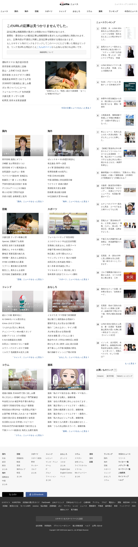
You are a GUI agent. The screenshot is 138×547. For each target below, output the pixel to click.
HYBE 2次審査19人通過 (13, 262)
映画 (18, 462)
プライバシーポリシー (62, 526)
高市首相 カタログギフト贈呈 (16, 75)
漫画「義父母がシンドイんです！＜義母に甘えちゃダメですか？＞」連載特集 (68, 405)
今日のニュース (131, 11)
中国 (4, 481)
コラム (89, 11)
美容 (116, 506)
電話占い (112, 502)
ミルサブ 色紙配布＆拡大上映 (15, 352)
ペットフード (125, 506)
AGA (133, 506)
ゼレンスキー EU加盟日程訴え (61, 159)
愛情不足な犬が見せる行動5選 (61, 323)
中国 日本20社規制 (56, 176)
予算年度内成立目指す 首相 (14, 184)
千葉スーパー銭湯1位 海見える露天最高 (20, 430)
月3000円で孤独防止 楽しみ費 (16, 83)
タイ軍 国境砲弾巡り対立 (59, 167)
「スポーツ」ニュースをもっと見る (73, 279)
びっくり (63, 458)
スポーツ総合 (36, 458)
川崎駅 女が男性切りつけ (13, 163)
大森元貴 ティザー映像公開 (14, 237)
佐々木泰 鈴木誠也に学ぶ (59, 266)
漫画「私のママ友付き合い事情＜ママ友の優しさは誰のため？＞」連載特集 (68, 393)
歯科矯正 (108, 506)
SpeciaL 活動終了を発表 (13, 241)
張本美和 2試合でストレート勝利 (62, 274)
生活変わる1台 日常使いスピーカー (18, 422)
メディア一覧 (123, 465)
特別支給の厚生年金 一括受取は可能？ (19, 409)
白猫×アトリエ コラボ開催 (14, 336)
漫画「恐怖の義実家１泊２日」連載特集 (66, 409)
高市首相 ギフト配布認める (14, 167)
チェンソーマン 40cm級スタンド (17, 331)
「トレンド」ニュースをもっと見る (27, 357)
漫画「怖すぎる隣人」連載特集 (62, 397)
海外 (26, 11)
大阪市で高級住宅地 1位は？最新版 (18, 405)
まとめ (4, 469)
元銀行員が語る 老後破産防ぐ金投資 (18, 418)
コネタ (62, 462)
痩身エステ (64, 510)
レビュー (49, 458)
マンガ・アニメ (52, 462)
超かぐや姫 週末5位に (12, 315)
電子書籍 (74, 510)
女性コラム (79, 462)
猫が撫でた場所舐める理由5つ (61, 319)
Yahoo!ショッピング (124, 376)
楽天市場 (110, 376)
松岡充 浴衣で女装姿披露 (13, 245)
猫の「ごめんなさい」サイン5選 (62, 327)
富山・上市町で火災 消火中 (15, 71)
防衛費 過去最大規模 (57, 192)
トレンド (62, 11)
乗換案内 (92, 506)
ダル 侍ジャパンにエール (14, 88)
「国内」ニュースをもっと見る (29, 201)
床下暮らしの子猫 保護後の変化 (62, 348)
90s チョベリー (81, 473)
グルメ (48, 473)
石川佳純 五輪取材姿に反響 (14, 274)
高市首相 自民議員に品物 (14, 66)
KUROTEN (16, 502)
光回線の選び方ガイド (31, 502)
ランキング (113, 11)
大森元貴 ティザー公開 (13, 96)
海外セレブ (21, 469)
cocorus (36, 506)
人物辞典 (121, 473)
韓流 (18, 473)
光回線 (5, 506)
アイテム (96, 502)
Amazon (100, 376)
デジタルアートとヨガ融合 (14, 188)
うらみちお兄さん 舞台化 (13, 327)
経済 (4, 462)
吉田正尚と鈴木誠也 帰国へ (60, 262)
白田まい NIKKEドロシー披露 (15, 344)
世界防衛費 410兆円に (58, 172)
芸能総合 (20, 458)
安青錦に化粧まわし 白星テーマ (62, 245)
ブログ (104, 502)
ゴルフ (33, 469)
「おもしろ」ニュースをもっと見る (73, 357)
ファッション (51, 476)
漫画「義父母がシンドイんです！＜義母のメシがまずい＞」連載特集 (68, 414)
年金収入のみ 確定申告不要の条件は (18, 401)
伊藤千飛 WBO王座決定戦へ (60, 249)
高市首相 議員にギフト (12, 159)
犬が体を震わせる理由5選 (59, 331)
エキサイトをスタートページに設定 (69, 519)
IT (46, 469)
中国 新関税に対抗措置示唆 (60, 180)
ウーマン (67, 506)
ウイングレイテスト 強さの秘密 (62, 258)
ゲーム (48, 465)
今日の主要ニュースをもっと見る (76, 108)
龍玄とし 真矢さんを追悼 (13, 270)
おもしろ (76, 11)
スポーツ (48, 11)
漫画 (100, 11)
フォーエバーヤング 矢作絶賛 (16, 92)
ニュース (4, 11)
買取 (119, 502)
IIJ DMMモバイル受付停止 (14, 319)
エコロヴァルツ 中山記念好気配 (62, 241)
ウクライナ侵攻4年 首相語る (15, 176)
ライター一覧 (123, 462)
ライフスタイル (81, 465)
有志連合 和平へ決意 (57, 163)
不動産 (100, 506)
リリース (121, 458)
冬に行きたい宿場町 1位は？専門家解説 (20, 397)
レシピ (75, 506)
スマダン (78, 458)
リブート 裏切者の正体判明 (14, 266)
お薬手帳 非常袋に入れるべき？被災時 (19, 414)
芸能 (36, 11)
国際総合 (5, 477)
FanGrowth (46, 502)
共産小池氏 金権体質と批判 (14, 196)
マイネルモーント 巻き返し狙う (62, 270)
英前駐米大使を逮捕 (57, 188)
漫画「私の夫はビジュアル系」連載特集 (66, 418)
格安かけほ (14, 506)
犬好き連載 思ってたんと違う (61, 336)
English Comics (66, 473)
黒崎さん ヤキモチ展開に (13, 249)
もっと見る (130, 363)
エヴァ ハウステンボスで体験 (15, 348)
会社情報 (39, 526)
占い (60, 506)
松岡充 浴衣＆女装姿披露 (14, 100)
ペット (62, 476)
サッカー (34, 465)
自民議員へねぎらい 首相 (13, 172)
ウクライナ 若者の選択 (58, 184)
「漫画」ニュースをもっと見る (75, 431)
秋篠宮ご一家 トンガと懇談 (14, 180)
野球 (33, 462)
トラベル (78, 469)
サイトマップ (123, 476)
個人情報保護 (78, 526)
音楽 (18, 465)
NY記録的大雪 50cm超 (58, 196)
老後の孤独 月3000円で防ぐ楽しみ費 (18, 393)
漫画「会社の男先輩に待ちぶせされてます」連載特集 (68, 401)
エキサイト (132, 4)
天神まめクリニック (74, 502)
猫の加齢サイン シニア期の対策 (62, 352)
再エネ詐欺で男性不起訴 (13, 192)
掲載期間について (47, 52)
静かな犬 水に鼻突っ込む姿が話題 (63, 344)
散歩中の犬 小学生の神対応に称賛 (63, 340)
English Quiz (65, 469)
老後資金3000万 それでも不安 (16, 79)
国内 (16, 11)
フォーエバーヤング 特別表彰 (61, 237)
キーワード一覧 (124, 469)
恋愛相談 (53, 506)
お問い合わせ (97, 526)
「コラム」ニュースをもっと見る (28, 435)
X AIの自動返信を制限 (12, 340)
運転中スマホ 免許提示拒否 (15, 62)
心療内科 (87, 502)
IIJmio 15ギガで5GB (11, 323)
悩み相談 (44, 506)
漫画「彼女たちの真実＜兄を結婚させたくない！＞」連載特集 (68, 422)
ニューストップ (121, 4)
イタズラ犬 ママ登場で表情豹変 (62, 315)
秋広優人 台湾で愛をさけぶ (60, 254)
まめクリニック (58, 502)
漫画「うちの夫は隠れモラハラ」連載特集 (67, 426)
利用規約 (48, 526)
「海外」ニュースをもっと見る (75, 201)
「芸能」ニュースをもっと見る (29, 279)
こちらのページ (44, 47)
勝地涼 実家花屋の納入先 (13, 254)
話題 (91, 462)
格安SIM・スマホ (129, 502)
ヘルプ (120, 480)
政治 (4, 465)
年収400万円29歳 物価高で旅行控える (19, 426)
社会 (4, 458)
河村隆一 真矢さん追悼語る (14, 258)
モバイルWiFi (25, 506)
